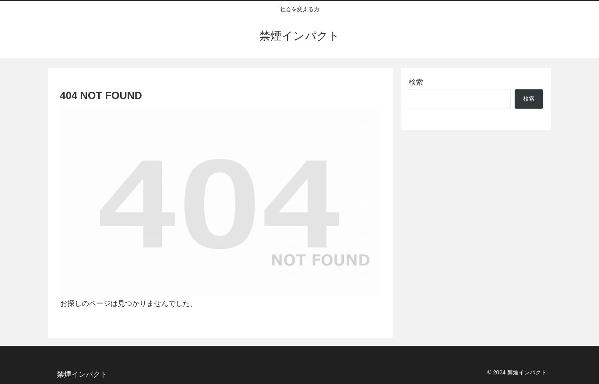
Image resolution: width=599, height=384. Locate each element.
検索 (416, 82)
